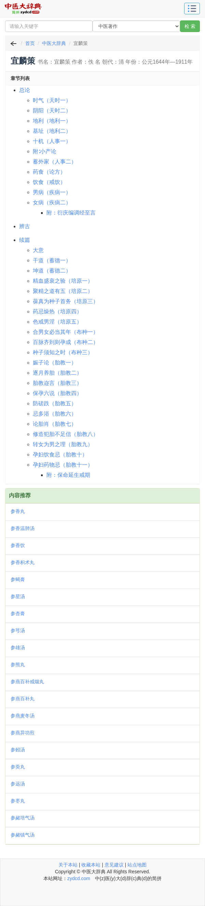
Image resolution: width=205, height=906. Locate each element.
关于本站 (68, 865)
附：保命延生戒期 (68, 475)
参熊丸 (18, 664)
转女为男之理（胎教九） (63, 444)
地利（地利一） (52, 121)
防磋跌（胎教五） (55, 403)
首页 (30, 43)
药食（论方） (49, 172)
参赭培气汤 (23, 818)
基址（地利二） (52, 131)
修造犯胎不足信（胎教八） (65, 434)
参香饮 (18, 545)
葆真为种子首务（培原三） (65, 301)
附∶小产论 (44, 151)
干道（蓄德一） (52, 260)
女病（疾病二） (52, 202)
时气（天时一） (52, 100)
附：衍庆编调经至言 (71, 213)
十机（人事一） (52, 141)
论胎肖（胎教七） (55, 424)
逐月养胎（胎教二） (57, 373)
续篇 (24, 240)
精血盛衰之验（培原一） (63, 281)
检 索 (189, 26)
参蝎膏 (18, 579)
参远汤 (18, 783)
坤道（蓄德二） (52, 271)
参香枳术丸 (23, 562)
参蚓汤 (18, 749)
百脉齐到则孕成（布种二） (65, 342)
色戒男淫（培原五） (57, 322)
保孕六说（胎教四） (57, 393)
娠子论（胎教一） (55, 362)
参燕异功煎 (23, 732)
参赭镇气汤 (23, 835)
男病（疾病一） (52, 192)
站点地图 (137, 865)
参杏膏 (18, 613)
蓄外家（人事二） (55, 162)
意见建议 (114, 865)
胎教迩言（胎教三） (57, 383)
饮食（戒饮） (49, 182)
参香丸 (18, 511)
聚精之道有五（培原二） (63, 291)
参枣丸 (18, 800)
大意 (38, 250)
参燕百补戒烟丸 (27, 681)
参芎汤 (18, 630)
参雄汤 (18, 647)
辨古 (24, 226)
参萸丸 (18, 766)
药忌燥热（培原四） (57, 311)
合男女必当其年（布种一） (65, 332)
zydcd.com (78, 878)
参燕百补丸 (23, 698)
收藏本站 (90, 865)
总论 (24, 90)
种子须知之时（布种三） (63, 352)
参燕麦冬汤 (23, 715)
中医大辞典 (54, 43)
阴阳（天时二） (52, 110)
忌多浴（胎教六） (55, 414)
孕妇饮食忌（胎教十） (60, 454)
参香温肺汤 (23, 528)
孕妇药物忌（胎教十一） (63, 465)
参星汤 (18, 596)
